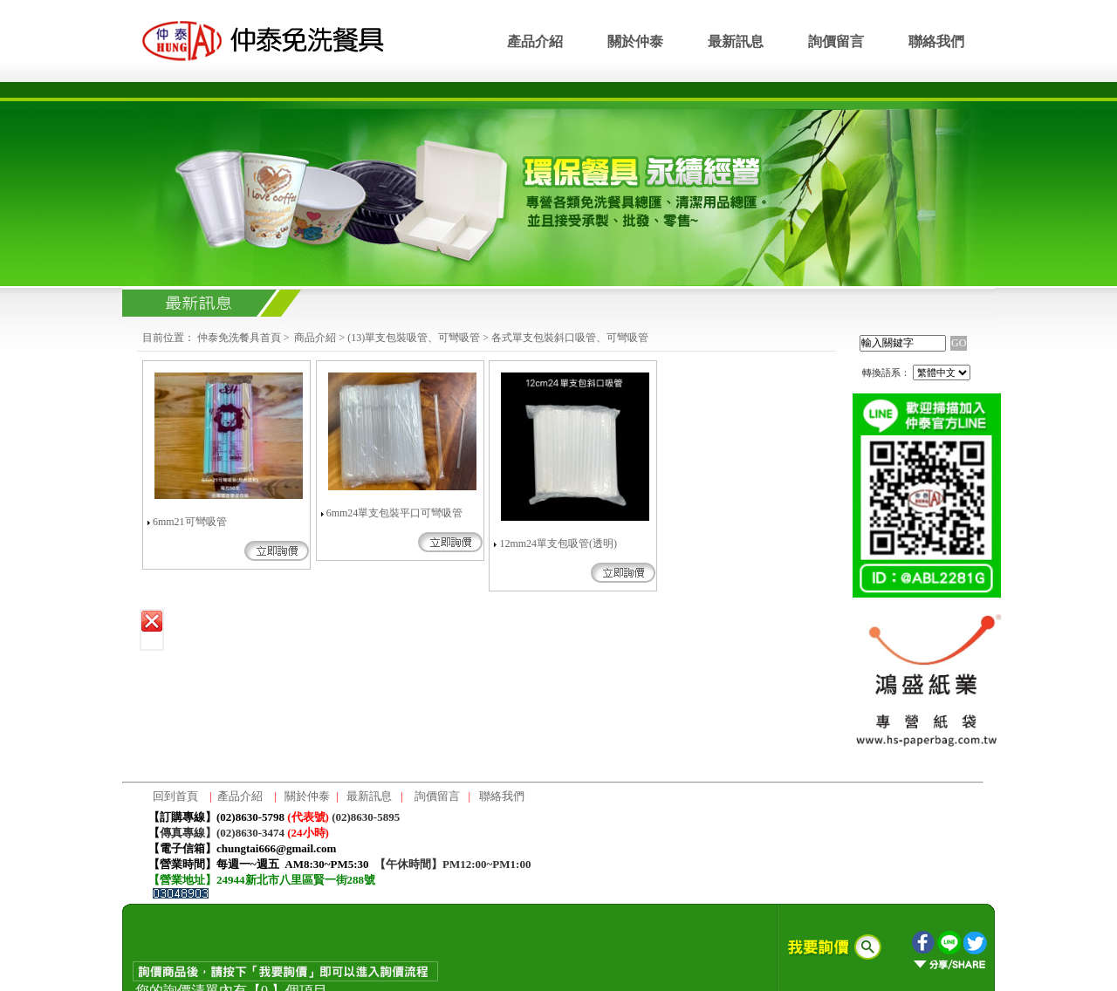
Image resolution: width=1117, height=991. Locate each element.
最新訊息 (736, 41)
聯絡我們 (936, 41)
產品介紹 (535, 41)
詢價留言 (836, 41)
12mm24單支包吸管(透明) (558, 543)
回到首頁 (175, 796)
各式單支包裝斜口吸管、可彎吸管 (569, 337)
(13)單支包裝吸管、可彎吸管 (413, 337)
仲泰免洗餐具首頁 (239, 337)
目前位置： (168, 337)
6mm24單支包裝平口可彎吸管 (394, 513)
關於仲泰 (635, 41)
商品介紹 (315, 337)
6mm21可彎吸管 (190, 522)
